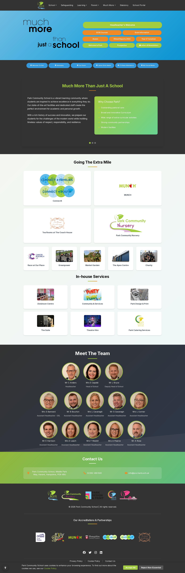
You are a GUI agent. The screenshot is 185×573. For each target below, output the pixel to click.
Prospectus (122, 45)
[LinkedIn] (101, 552)
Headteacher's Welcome (122, 25)
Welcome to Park (95, 45)
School (51, 5)
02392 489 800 (94, 473)
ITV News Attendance (126, 65)
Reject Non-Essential (151, 567)
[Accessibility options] (5, 568)
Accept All (130, 567)
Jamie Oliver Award (103, 65)
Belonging (59, 65)
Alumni (95, 39)
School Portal (139, 5)
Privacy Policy (76, 561)
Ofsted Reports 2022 (122, 39)
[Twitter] (90, 552)
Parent (94, 5)
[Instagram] (95, 552)
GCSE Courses (102, 33)
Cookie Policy (94, 561)
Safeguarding (67, 5)
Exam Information (142, 33)
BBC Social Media (148, 65)
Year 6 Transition (149, 39)
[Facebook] (84, 552)
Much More (108, 5)
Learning (81, 5)
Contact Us (110, 561)
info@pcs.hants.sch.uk (138, 473)
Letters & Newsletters (148, 45)
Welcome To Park (37, 65)
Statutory (124, 5)
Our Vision (81, 65)
